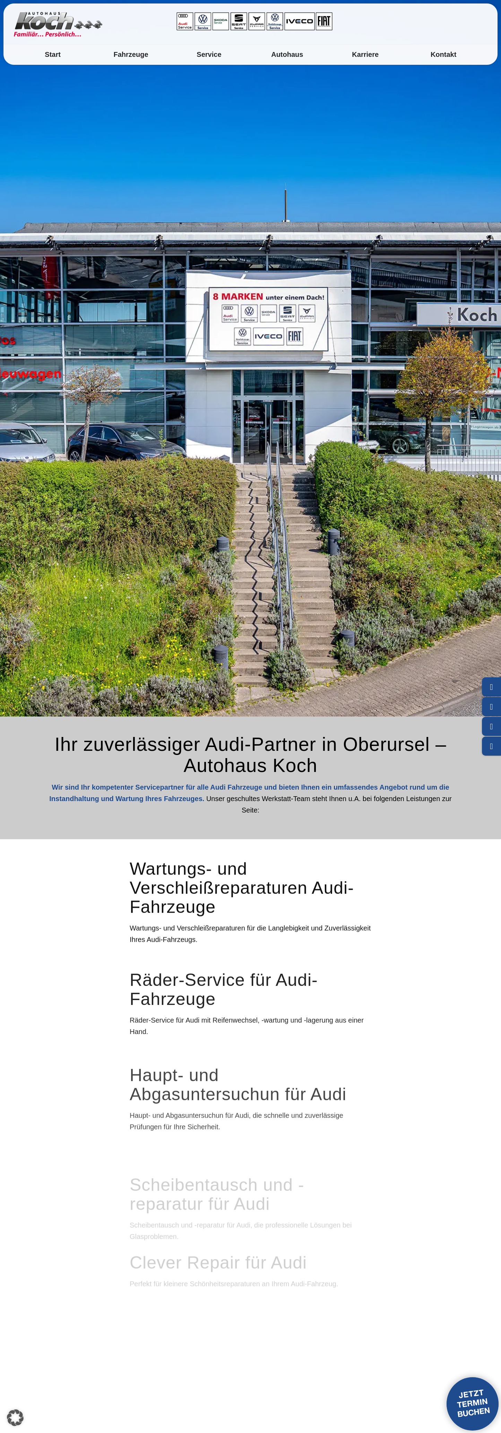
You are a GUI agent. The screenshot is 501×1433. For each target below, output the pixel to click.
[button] (15, 1417)
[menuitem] (53, 54)
